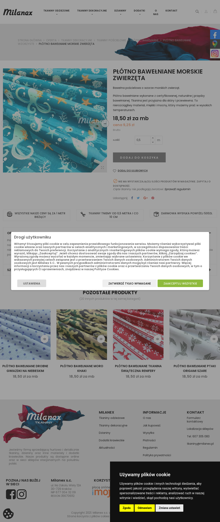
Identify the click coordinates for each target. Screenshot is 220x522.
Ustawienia (33, 283)
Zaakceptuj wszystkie (178, 283)
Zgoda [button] (127, 508)
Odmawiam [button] (145, 508)
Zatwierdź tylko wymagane (127, 283)
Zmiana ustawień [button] (169, 508)
